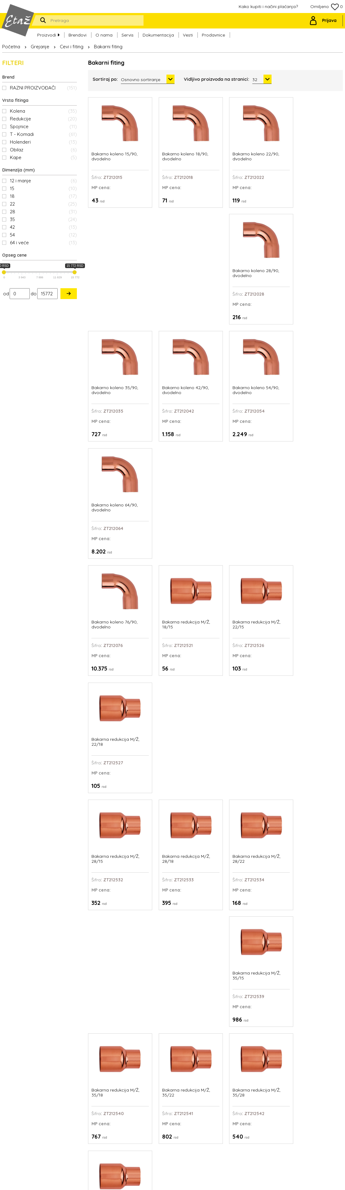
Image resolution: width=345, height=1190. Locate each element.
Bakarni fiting (108, 47)
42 (43, 227)
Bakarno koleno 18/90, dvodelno (180, 152)
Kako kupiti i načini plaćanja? (268, 6)
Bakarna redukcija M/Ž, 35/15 (312, 490)
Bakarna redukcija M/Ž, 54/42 (115, 829)
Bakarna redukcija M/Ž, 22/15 (246, 378)
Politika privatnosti (217, 1106)
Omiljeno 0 (326, 7)
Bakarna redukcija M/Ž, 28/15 (115, 490)
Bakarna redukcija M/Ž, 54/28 (246, 716)
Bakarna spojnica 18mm (313, 939)
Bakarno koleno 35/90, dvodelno (114, 265)
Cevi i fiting (71, 47)
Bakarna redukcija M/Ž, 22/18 (312, 378)
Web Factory (187, 1180)
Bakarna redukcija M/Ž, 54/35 (312, 716)
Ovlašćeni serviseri (217, 1091)
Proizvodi (48, 34)
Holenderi (43, 142)
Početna (11, 47)
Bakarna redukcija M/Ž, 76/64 (115, 942)
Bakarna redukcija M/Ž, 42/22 (312, 603)
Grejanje (40, 47)
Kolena (43, 111)
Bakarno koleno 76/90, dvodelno (114, 378)
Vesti (188, 34)
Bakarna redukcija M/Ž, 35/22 (181, 603)
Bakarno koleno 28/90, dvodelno (311, 152)
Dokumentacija (158, 34)
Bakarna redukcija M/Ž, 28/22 (246, 490)
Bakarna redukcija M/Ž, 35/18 (115, 603)
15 (43, 188)
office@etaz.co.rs (59, 1086)
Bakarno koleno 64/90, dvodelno (311, 265)
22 (43, 204)
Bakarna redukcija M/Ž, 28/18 (181, 490)
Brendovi (77, 34)
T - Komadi (43, 134)
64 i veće (43, 242)
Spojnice (43, 126)
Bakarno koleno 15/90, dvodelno (114, 152)
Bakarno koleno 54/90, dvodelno (245, 265)
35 (43, 219)
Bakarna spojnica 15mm (247, 939)
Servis (128, 34)
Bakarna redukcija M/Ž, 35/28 (246, 603)
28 (43, 211)
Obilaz (43, 149)
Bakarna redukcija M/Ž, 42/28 (115, 716)
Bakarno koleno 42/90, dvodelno (180, 265)
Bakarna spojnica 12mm (182, 939)
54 (43, 234)
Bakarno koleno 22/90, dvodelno (245, 152)
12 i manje (43, 180)
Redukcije (43, 118)
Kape (43, 157)
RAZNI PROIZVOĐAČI (43, 87)
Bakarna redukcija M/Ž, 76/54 (312, 829)
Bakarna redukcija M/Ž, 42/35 (181, 716)
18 (43, 196)
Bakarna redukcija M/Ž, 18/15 (181, 378)
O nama (104, 34)
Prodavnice (213, 34)
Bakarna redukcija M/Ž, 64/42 (181, 829)
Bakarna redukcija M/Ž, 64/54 (246, 829)
